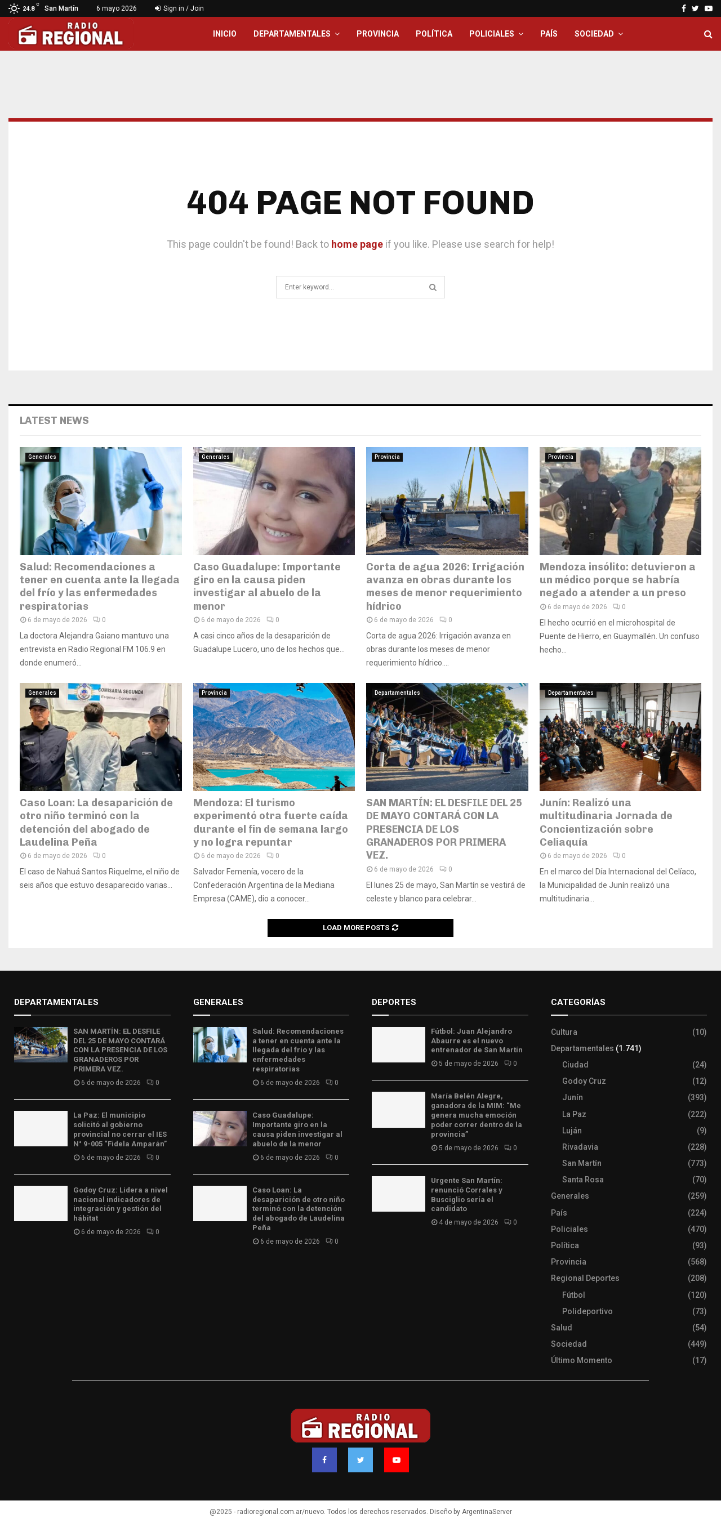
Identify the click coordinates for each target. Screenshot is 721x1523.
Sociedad (594, 33)
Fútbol (573, 1294)
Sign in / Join (179, 8)
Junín (572, 1097)
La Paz (574, 1114)
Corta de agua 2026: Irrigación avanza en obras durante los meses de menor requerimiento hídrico (445, 587)
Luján (572, 1130)
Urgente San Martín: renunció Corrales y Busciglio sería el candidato (466, 1194)
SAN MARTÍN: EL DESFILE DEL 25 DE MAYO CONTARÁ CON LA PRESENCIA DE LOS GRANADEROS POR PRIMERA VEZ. (444, 829)
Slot (380, 1255)
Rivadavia (580, 1146)
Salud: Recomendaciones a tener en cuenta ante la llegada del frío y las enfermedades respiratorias (100, 587)
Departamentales (292, 33)
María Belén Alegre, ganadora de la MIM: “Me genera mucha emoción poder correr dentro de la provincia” (476, 1115)
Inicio (225, 33)
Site (395, 1255)
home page (357, 244)
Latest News (54, 420)
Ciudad (575, 1064)
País (549, 33)
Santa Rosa (583, 1179)
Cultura (564, 1032)
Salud (561, 1327)
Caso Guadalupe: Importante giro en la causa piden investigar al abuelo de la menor (267, 587)
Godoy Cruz (584, 1081)
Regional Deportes (585, 1278)
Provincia (378, 33)
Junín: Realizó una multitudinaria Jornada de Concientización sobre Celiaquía (606, 822)
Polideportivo (587, 1311)
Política (434, 33)
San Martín (582, 1163)
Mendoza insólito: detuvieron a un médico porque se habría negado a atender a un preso (618, 580)
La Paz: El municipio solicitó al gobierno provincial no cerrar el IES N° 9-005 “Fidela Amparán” (120, 1129)
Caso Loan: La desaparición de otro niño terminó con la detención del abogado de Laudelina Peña (96, 822)
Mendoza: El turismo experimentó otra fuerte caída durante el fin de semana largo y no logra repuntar (270, 822)
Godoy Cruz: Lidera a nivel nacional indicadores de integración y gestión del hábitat (120, 1204)
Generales (42, 457)
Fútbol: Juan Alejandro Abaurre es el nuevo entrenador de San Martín (477, 1041)
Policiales (491, 33)
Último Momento (581, 1360)
